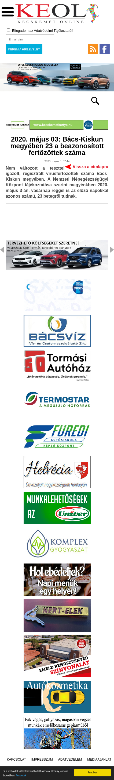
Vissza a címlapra (90, 166)
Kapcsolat (16, 759)
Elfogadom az (40, 30)
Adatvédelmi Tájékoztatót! (53, 31)
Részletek (21, 776)
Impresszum (42, 759)
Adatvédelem (70, 759)
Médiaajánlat (99, 759)
